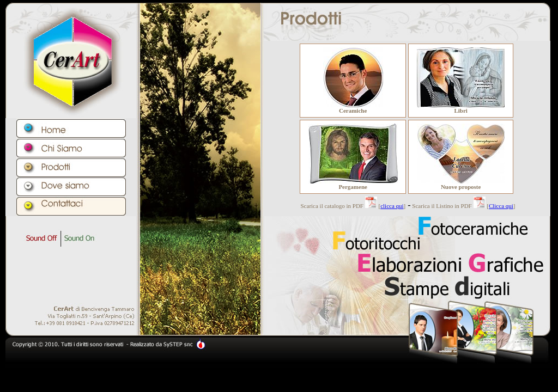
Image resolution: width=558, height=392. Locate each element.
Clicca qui (501, 206)
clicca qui (391, 206)
